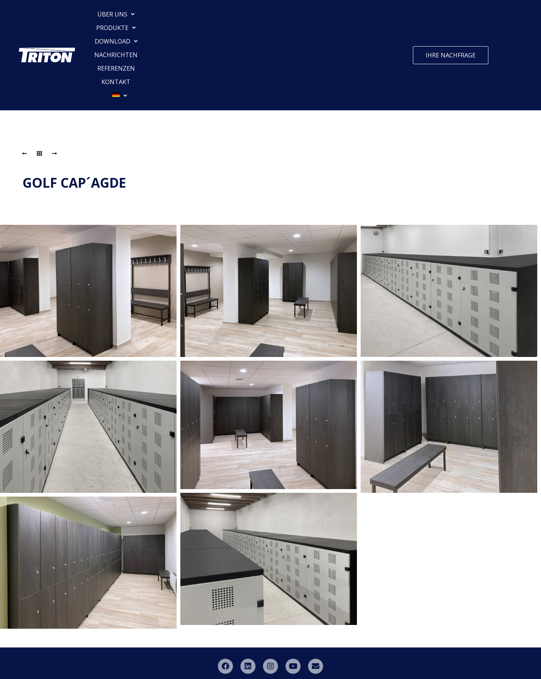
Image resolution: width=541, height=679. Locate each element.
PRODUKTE (173, 16)
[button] (127, 16)
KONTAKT (361, 16)
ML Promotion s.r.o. (357, 658)
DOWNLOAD (222, 16)
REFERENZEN (320, 16)
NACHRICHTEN (272, 16)
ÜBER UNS (127, 16)
